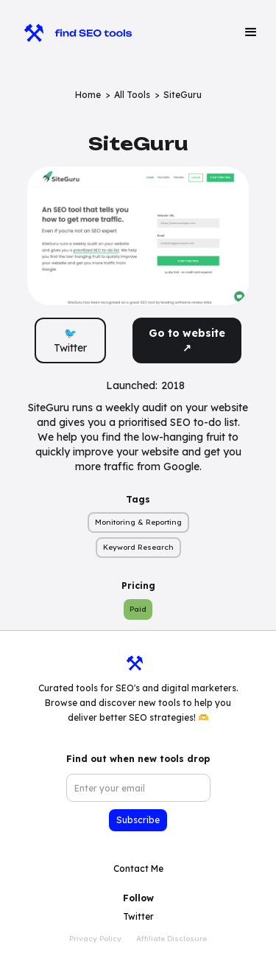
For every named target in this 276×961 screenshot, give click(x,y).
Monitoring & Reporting (138, 522)
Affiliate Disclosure (171, 938)
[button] (251, 32)
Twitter (138, 916)
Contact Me (138, 868)
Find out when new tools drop (138, 758)
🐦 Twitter (70, 340)
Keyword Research (138, 547)
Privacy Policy (95, 938)
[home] (71, 32)
